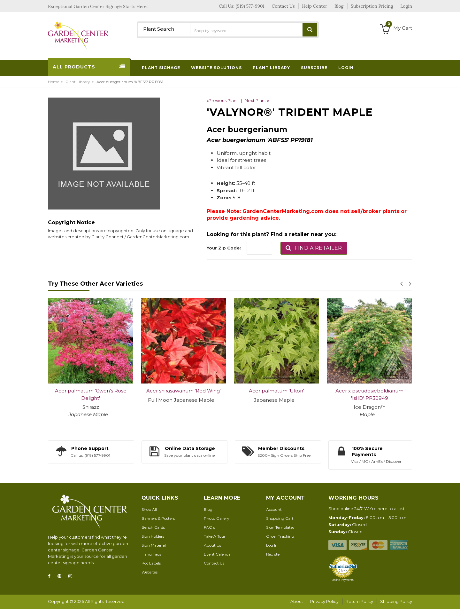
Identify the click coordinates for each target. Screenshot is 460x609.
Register (273, 554)
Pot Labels (151, 563)
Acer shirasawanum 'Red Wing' (183, 391)
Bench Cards (153, 527)
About (296, 601)
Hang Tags (151, 554)
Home (53, 81)
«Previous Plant (222, 100)
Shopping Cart (280, 518)
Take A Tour (215, 536)
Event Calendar (218, 554)
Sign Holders (153, 536)
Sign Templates (280, 527)
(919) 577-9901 (250, 6)
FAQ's (209, 527)
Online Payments (343, 579)
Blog (208, 509)
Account (274, 509)
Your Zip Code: (224, 247)
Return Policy (359, 601)
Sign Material (154, 545)
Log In (272, 545)
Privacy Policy (324, 601)
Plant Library (77, 81)
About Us (212, 545)
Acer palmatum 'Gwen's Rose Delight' (90, 394)
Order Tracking (280, 536)
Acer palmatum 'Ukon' (276, 391)
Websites (149, 572)
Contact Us (214, 563)
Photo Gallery (216, 518)
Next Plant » (257, 100)
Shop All (149, 509)
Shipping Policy (396, 601)
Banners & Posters (158, 518)
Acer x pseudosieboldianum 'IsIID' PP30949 (369, 394)
